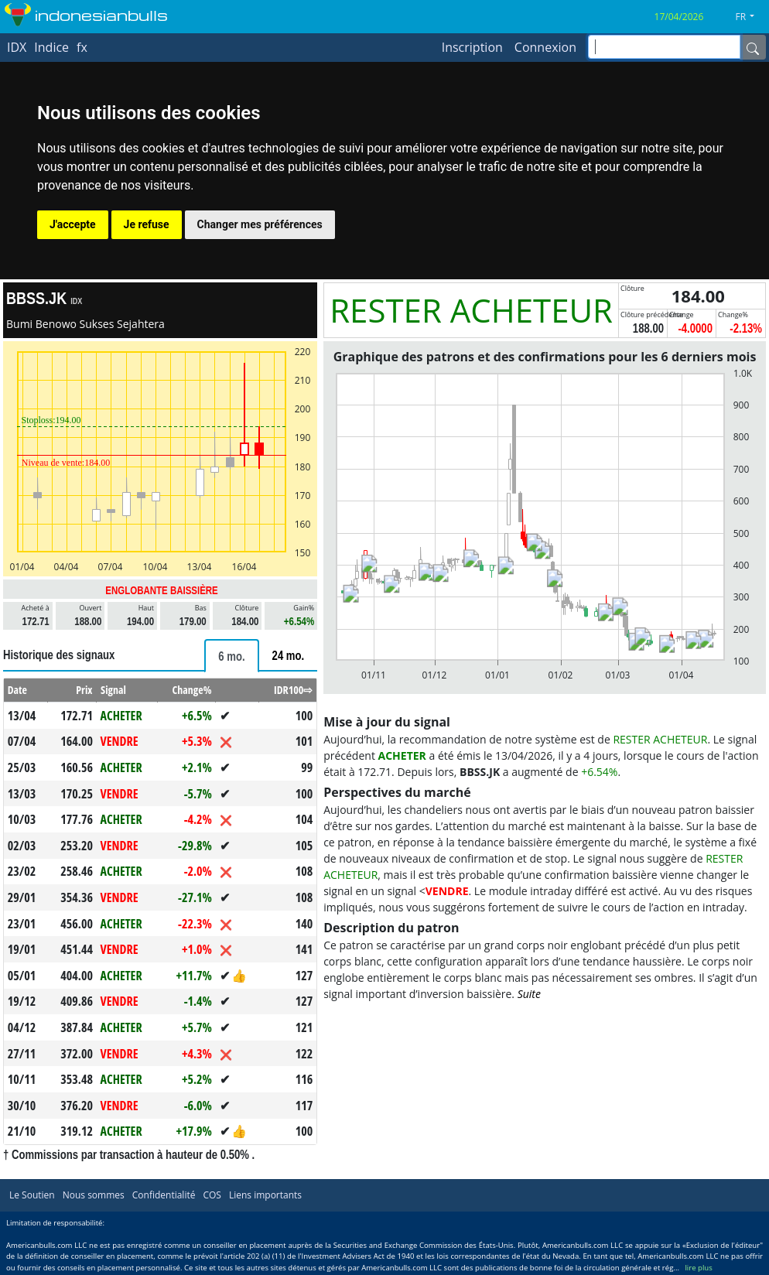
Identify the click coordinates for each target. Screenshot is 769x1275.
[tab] (231, 655)
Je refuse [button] (146, 224)
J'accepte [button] (73, 224)
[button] (751, 17)
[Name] (753, 47)
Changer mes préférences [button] (260, 224)
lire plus (698, 1268)
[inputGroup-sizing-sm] (664, 47)
